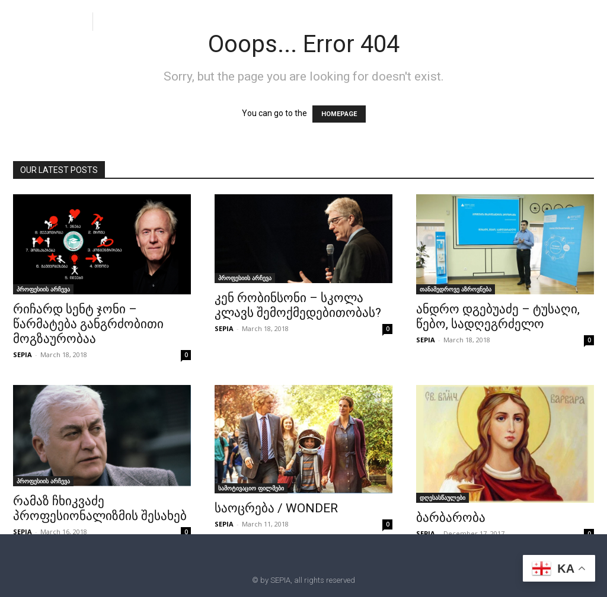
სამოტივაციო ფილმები (251, 488)
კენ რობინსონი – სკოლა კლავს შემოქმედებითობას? (298, 305)
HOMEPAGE (339, 114)
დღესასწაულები (442, 497)
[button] (111, 20)
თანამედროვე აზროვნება (455, 289)
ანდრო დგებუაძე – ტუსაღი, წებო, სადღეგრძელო (498, 316)
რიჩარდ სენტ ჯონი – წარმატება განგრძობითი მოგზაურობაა (88, 324)
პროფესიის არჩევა (43, 289)
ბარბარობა (450, 518)
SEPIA (22, 354)
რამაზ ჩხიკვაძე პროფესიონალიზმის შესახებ (100, 508)
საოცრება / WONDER (276, 508)
